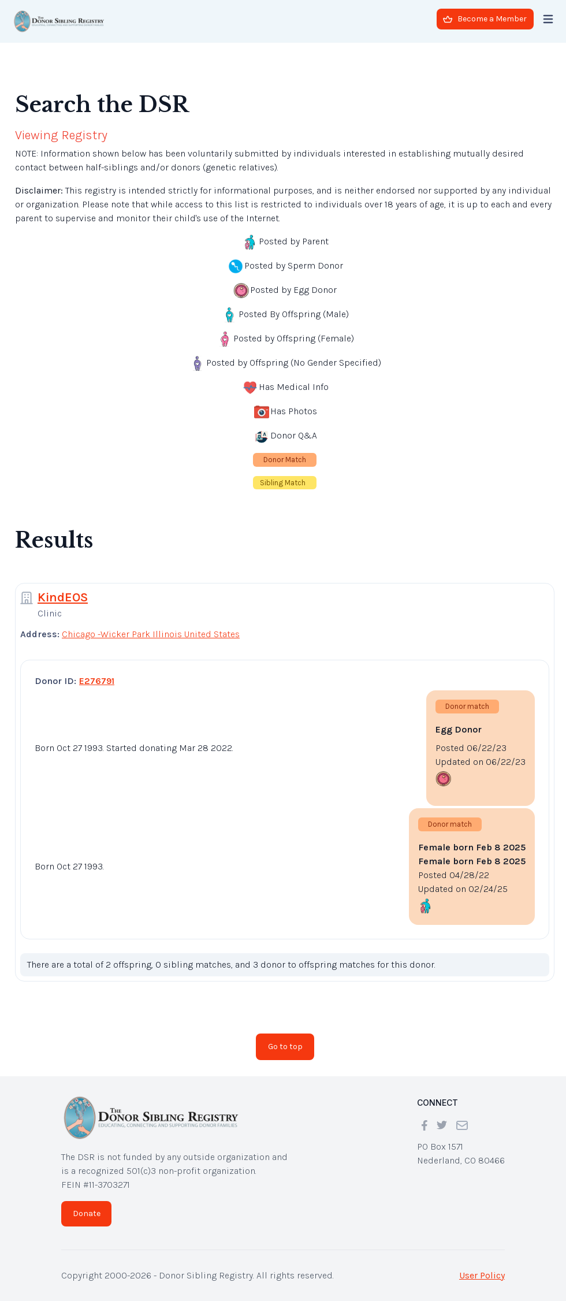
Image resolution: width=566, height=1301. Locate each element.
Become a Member (485, 19)
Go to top (285, 1046)
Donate (86, 1213)
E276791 (96, 680)
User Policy (482, 1275)
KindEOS (63, 597)
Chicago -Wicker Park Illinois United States (151, 634)
